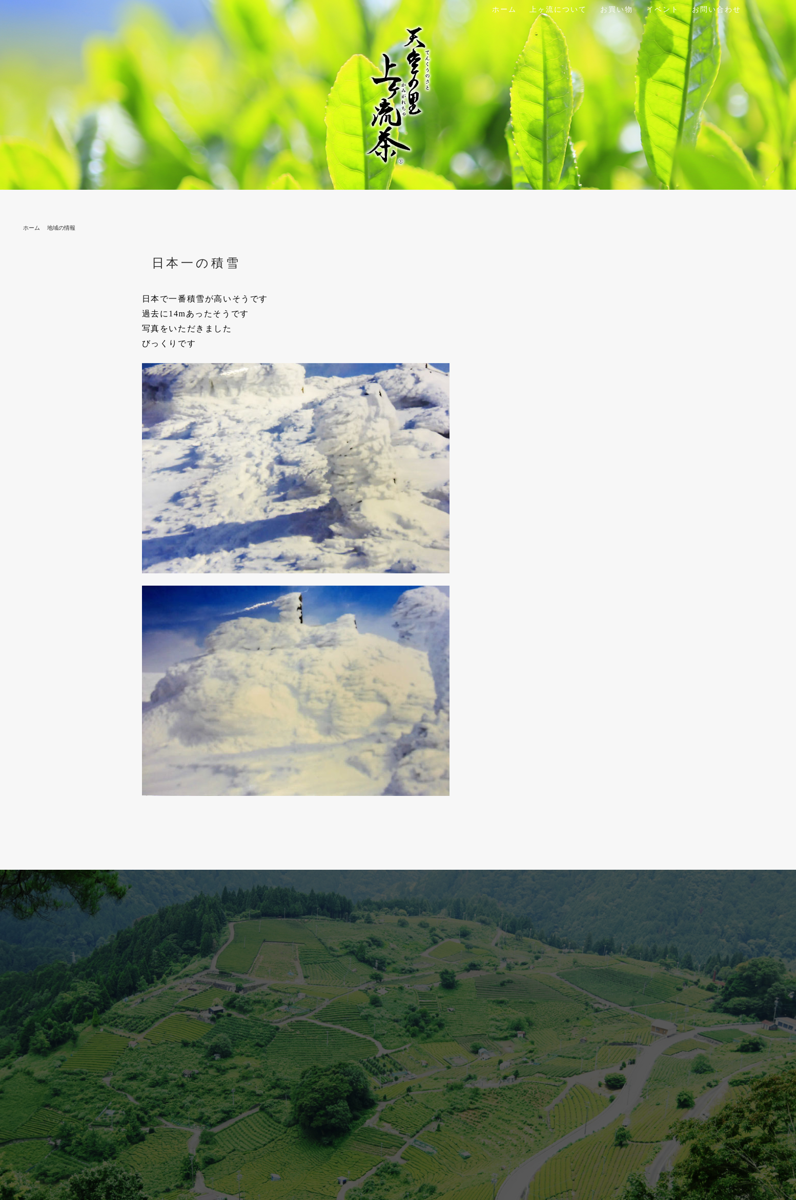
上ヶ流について (558, 9)
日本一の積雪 (196, 263)
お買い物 (616, 9)
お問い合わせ (716, 9)
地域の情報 (61, 228)
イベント (662, 9)
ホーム (504, 9)
